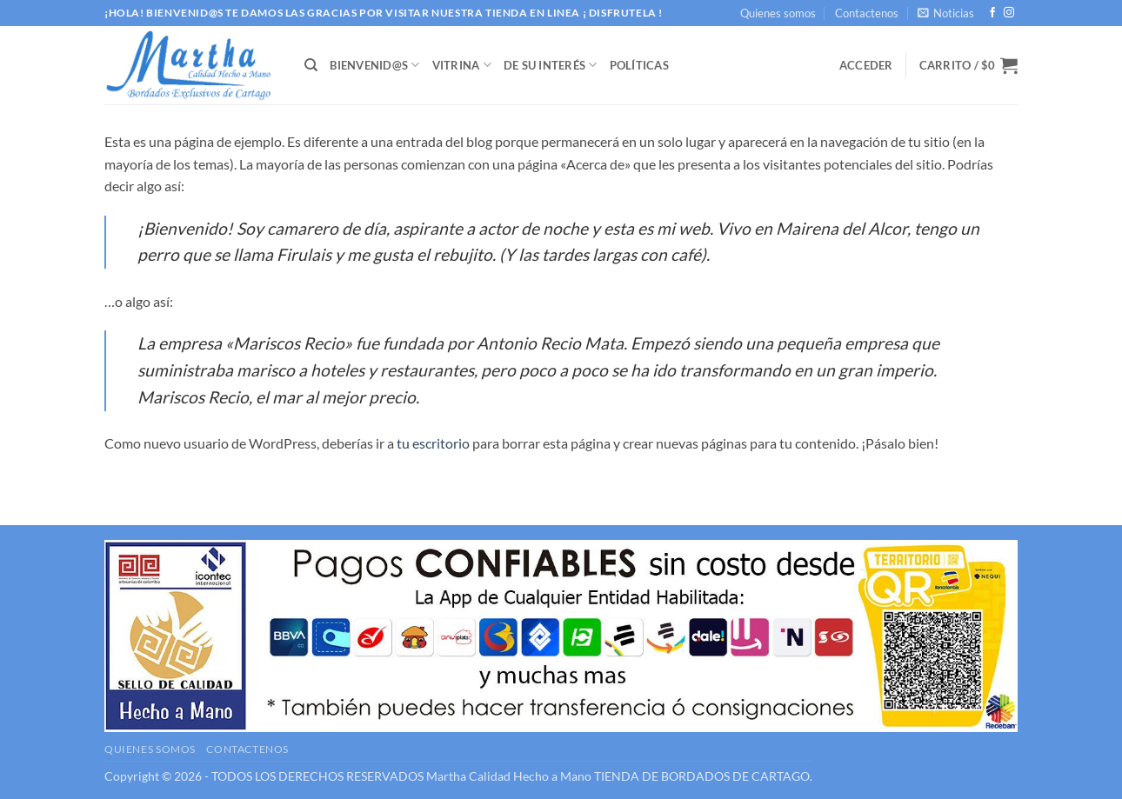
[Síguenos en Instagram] (1009, 13)
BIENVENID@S (374, 65)
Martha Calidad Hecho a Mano (508, 776)
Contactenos (866, 13)
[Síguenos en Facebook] (992, 13)
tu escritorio (433, 443)
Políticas (639, 65)
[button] (946, 13)
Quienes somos (778, 13)
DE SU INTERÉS (551, 65)
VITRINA (461, 65)
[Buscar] (310, 65)
